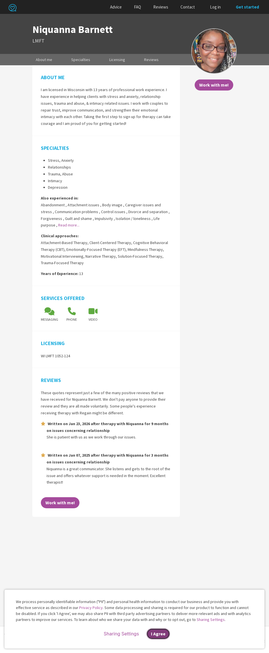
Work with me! (214, 85)
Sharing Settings (211, 619)
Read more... (68, 225)
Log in (215, 7)
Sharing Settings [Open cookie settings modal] (121, 634)
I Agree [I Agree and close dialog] (158, 634)
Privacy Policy (91, 607)
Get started (247, 7)
